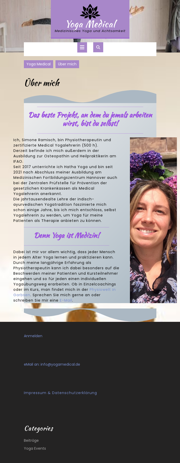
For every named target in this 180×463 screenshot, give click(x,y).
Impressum (35, 392)
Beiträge (31, 440)
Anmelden (33, 335)
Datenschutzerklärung (74, 392)
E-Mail (66, 300)
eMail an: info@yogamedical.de (52, 364)
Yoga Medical (90, 23)
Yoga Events (35, 448)
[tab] (82, 47)
